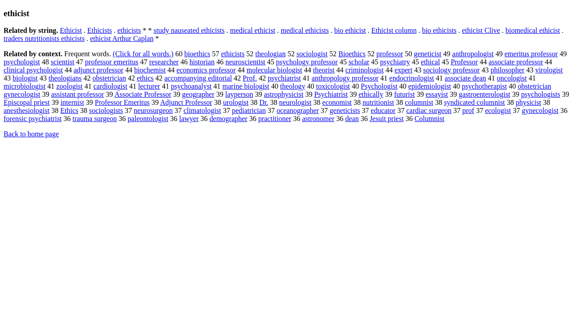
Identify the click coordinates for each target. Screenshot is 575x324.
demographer (228, 118)
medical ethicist (252, 30)
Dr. (263, 102)
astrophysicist (283, 94)
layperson (239, 94)
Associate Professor (143, 94)
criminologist (364, 70)
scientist (62, 62)
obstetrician (109, 78)
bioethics (197, 54)
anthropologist (473, 54)
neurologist (295, 102)
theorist (324, 70)
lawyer (189, 118)
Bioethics (351, 54)
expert (403, 70)
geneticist (427, 54)
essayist (436, 94)
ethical (430, 62)
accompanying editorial (198, 78)
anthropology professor (345, 78)
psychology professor (307, 62)
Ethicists (99, 30)
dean (351, 118)
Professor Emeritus (122, 102)
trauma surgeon (94, 118)
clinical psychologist (33, 70)
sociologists (106, 110)
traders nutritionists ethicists (44, 38)
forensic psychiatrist (33, 118)
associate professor (516, 62)
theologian (270, 54)
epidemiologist (429, 86)
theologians (65, 78)
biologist (25, 78)
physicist (528, 102)
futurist (404, 94)
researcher (164, 62)
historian (202, 62)
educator (383, 110)
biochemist (150, 70)
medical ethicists (305, 30)
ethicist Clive (481, 30)
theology (292, 86)
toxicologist (333, 86)
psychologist (22, 62)
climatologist (202, 110)
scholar (359, 62)
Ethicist (71, 30)
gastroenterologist (484, 94)
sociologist (311, 54)
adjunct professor (99, 70)
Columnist (430, 118)
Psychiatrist (331, 94)
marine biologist (245, 86)
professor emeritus (111, 62)
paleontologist (148, 118)
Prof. (250, 78)
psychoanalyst (191, 86)
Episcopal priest (27, 102)
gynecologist (540, 110)
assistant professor (77, 94)
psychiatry (395, 62)
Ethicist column (394, 30)
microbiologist (24, 86)
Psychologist (379, 86)
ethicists (129, 30)
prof (468, 110)
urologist (235, 102)
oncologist (512, 78)
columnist (419, 102)
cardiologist (110, 86)
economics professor (206, 70)
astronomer (318, 118)
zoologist (69, 86)
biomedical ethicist (532, 30)
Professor (464, 62)
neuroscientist (245, 62)
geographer (198, 94)
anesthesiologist (26, 110)
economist (337, 102)
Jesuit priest (387, 118)
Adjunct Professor (186, 102)
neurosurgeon (153, 110)
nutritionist (378, 102)
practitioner (275, 118)
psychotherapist (484, 86)
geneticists (345, 110)
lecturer (149, 86)
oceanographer (298, 110)
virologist (548, 70)
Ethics (69, 110)
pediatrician (249, 110)
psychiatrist (284, 78)
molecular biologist (274, 70)
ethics (145, 78)
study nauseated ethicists (189, 30)
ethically (370, 94)
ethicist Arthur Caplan (121, 38)
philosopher (508, 70)
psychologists (540, 94)
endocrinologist (411, 78)
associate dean (465, 78)
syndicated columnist (474, 102)
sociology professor (451, 70)
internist (72, 102)
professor (389, 54)
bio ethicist (350, 30)
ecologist (498, 110)
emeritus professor (531, 54)
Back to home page (31, 134)
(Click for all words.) (143, 54)
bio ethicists (439, 30)
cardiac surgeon (428, 110)
